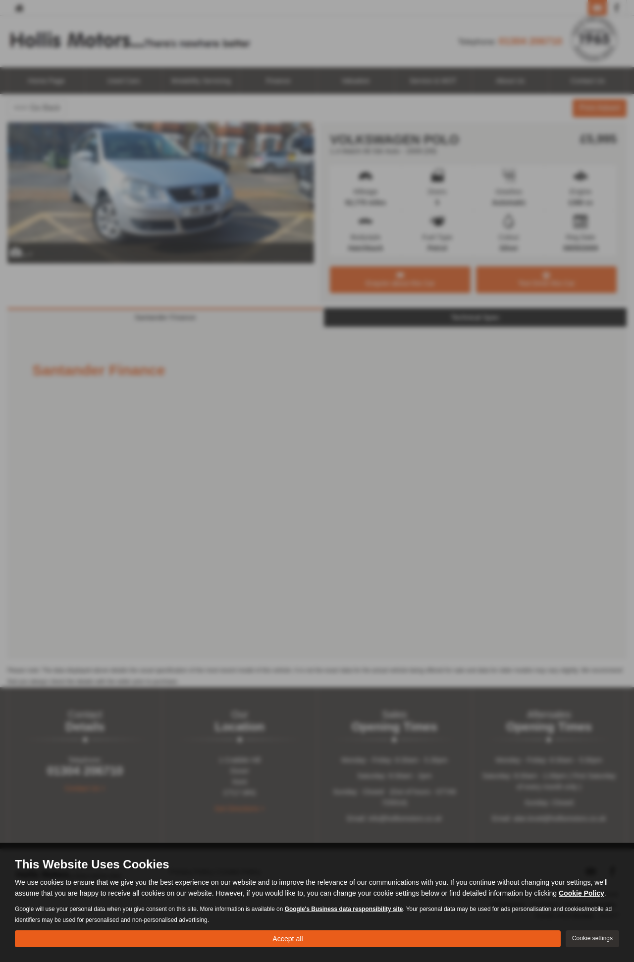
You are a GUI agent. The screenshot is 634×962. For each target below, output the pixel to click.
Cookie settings (592, 937)
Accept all (287, 937)
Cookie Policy (581, 892)
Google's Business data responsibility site (344, 907)
